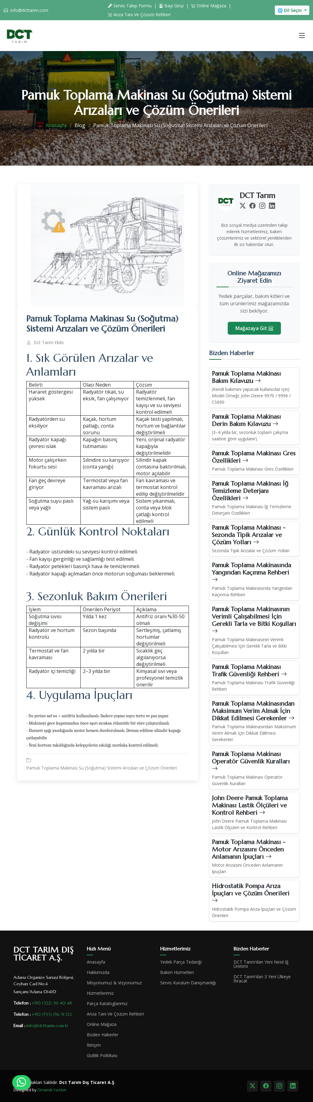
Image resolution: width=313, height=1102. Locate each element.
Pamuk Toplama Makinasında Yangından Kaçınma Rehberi (251, 572)
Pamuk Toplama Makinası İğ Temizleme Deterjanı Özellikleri (250, 491)
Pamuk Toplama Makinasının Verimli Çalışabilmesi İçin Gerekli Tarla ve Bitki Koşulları (254, 620)
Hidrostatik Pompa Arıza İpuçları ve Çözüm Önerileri (250, 893)
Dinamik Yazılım (52, 1090)
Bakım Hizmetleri (177, 972)
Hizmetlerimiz (100, 993)
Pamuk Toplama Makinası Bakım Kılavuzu (246, 377)
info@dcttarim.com (29, 10)
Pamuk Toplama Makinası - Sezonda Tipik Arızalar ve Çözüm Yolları (248, 535)
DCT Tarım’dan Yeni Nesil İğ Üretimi (261, 964)
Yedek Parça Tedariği (181, 962)
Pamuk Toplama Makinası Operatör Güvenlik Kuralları (251, 761)
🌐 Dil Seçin (290, 10)
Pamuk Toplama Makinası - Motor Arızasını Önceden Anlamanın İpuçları (248, 849)
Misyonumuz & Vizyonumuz (114, 983)
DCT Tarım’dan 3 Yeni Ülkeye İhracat (262, 979)
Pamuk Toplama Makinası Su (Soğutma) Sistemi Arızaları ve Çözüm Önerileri (101, 768)
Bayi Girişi (171, 5)
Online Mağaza (208, 5)
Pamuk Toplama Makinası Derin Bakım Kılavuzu (246, 420)
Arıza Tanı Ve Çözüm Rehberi (139, 14)
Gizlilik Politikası (102, 1055)
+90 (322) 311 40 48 (52, 1003)
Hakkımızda (98, 972)
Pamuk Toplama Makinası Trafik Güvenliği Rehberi (249, 670)
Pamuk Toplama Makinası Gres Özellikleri (254, 457)
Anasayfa (56, 125)
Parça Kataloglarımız (107, 1003)
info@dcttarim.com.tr (47, 1025)
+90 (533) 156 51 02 (52, 1014)
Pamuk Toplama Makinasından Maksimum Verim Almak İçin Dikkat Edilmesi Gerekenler (253, 711)
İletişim (94, 1045)
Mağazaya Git (254, 328)
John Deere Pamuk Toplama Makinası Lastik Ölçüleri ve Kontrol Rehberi (250, 805)
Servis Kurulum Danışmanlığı (188, 983)
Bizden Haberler (102, 1035)
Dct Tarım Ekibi (49, 342)
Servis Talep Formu (130, 5)
